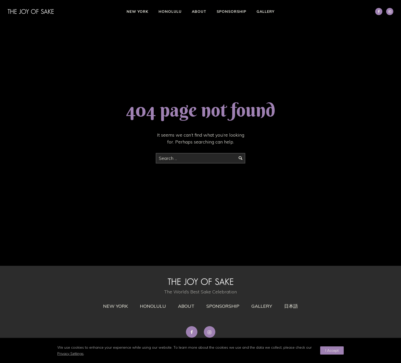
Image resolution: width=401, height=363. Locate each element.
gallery (261, 306)
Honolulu (170, 11)
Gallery (265, 11)
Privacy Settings (70, 353)
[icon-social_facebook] (380, 11)
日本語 (291, 306)
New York (137, 11)
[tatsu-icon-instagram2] (389, 11)
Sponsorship (231, 11)
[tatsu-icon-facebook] (193, 332)
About (199, 11)
